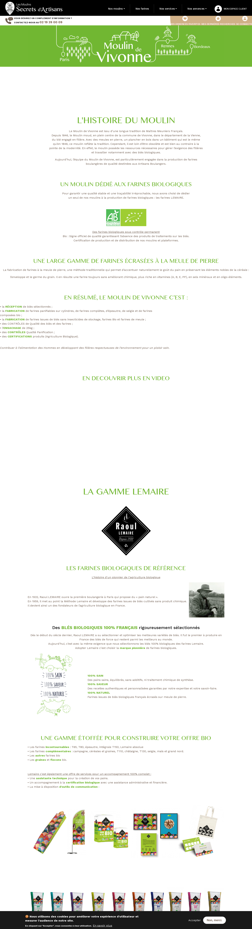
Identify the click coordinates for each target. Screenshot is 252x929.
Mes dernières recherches (218, 20)
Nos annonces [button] (195, 8)
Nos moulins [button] (115, 8)
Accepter (194, 920)
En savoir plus (102, 925)
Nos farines (142, 8)
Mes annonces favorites (185, 20)
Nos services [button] (167, 8)
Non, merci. (214, 920)
